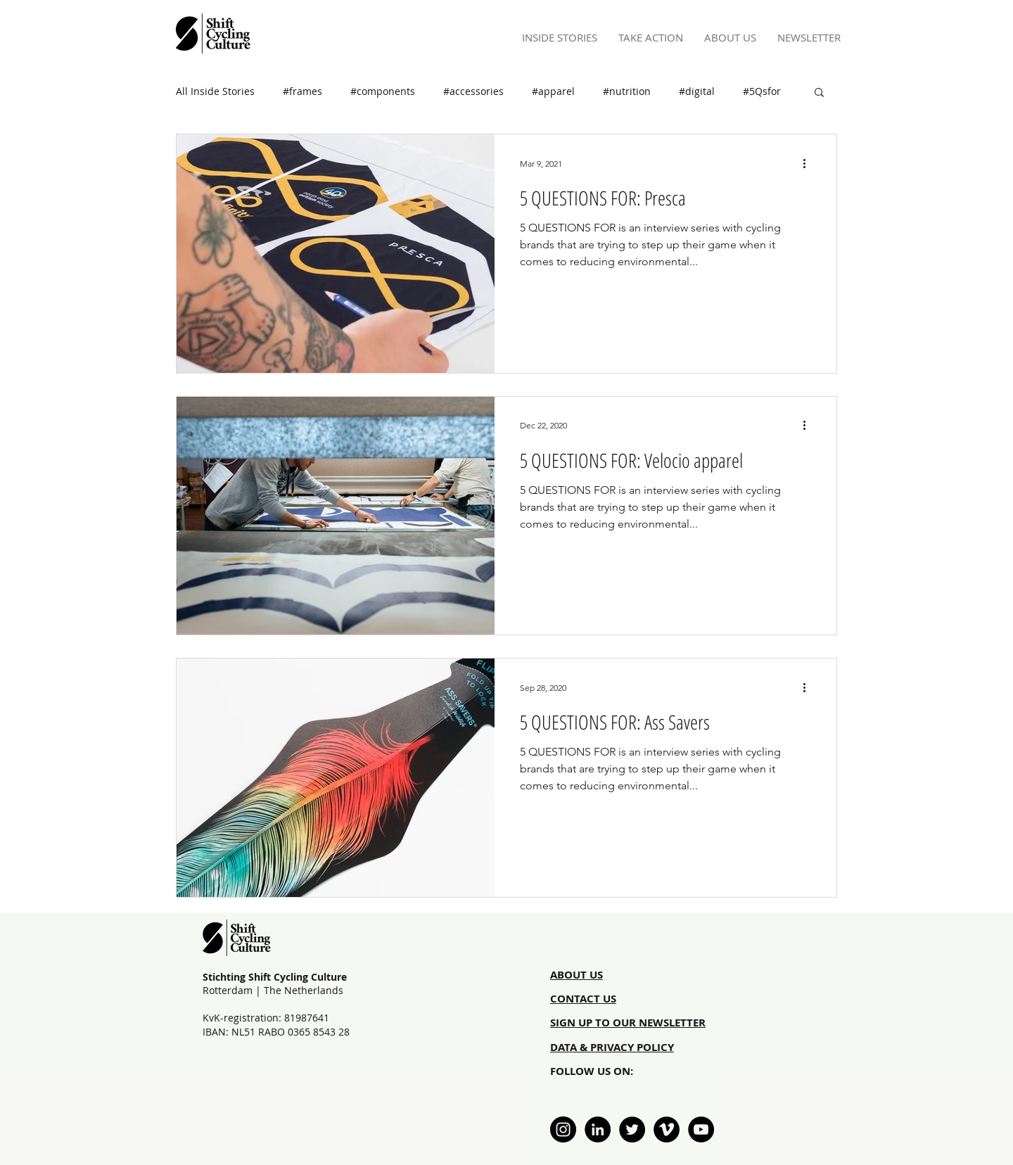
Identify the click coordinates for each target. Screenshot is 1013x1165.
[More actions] (809, 163)
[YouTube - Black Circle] (701, 1129)
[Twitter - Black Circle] (632, 1129)
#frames (302, 91)
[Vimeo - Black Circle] (667, 1129)
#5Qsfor (762, 91)
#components (382, 91)
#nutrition (627, 91)
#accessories (473, 91)
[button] (819, 93)
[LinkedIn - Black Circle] (598, 1129)
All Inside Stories (215, 91)
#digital (697, 91)
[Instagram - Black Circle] (563, 1129)
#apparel (553, 91)
